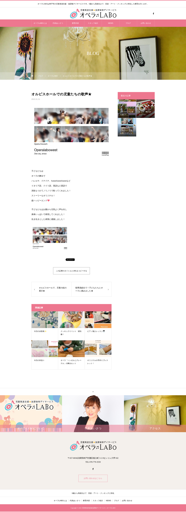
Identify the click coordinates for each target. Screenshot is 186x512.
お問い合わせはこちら (93, 478)
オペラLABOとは (40, 23)
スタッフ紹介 (93, 23)
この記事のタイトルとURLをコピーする (71, 271)
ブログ (128, 23)
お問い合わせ (146, 23)
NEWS (110, 23)
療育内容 (75, 23)
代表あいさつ (58, 23)
